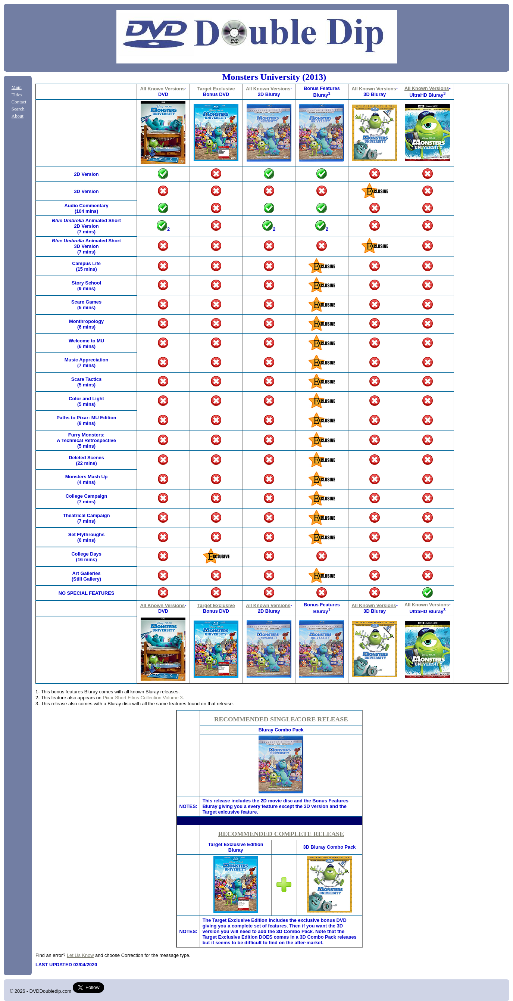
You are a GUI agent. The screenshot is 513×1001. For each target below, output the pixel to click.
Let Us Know (80, 955)
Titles (17, 94)
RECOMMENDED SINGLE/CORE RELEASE (281, 719)
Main (17, 87)
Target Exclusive (216, 88)
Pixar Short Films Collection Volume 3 (142, 697)
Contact (19, 102)
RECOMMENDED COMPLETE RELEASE (281, 833)
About (18, 116)
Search (18, 109)
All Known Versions (162, 88)
